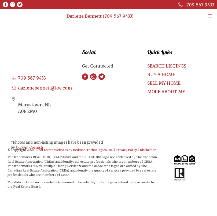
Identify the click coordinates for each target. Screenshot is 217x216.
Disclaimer (148, 150)
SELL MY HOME (164, 83)
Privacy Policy (126, 150)
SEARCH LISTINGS (166, 66)
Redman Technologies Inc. (93, 150)
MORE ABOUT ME (166, 91)
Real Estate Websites (52, 150)
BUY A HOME (161, 74)
